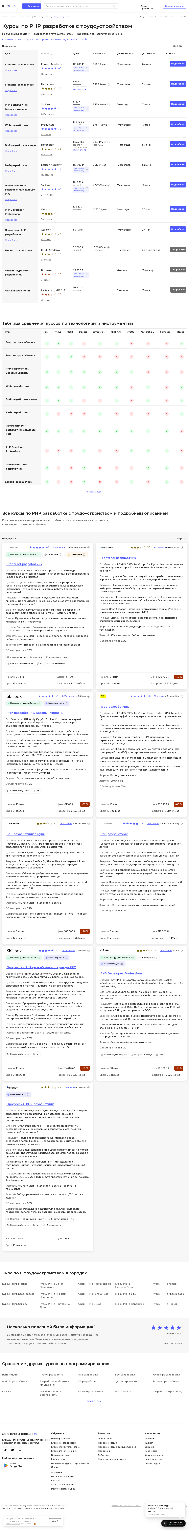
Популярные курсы (61, 1438)
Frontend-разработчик (20, 342)
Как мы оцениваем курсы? (18, 39)
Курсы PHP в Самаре (15, 1304)
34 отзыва (46, 259)
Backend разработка (90, 1391)
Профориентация (107, 1443)
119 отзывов (47, 74)
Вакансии (150, 1447)
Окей (55, 1516)
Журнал (149, 1443)
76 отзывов (46, 219)
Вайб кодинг (10, 1374)
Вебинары (103, 1455)
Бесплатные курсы (61, 1455)
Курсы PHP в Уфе (125, 1294)
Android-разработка (14, 1381)
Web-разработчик (17, 386)
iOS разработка (86, 1381)
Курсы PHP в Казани (165, 1283)
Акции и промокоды (147, 6)
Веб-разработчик (17, 412)
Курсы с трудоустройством (65, 1447)
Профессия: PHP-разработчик (17, 466)
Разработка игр (124, 1391)
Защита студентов (154, 1455)
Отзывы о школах (175, 6)
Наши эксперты (153, 1459)
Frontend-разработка (166, 1381)
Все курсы (33, 6)
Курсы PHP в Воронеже (129, 1304)
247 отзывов (47, 114)
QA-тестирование (126, 1381)
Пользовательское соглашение (126, 1506)
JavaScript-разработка (166, 1374)
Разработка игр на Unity (167, 1391)
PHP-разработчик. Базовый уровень (17, 370)
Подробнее (11, 70)
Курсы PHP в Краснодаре (168, 1294)
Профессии (104, 1451)
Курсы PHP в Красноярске (18, 1294)
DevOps (7, 1391)
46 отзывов (46, 94)
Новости (149, 1438)
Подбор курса (152, 1463)
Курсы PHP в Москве (14, 1283)
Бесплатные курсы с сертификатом (70, 1463)
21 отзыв (45, 280)
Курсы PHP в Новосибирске (94, 1283)
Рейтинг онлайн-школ (63, 1489)
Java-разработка (87, 1374)
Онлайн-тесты (105, 1438)
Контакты (56, 1480)
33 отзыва (46, 239)
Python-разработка (52, 1374)
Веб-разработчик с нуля (21, 399)
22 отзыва (46, 300)
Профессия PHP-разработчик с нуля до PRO (21, 429)
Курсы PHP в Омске (89, 1304)
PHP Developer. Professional (15, 449)
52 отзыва (46, 134)
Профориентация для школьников (117, 1447)
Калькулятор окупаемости (112, 1459)
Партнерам (151, 1451)
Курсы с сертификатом (63, 1443)
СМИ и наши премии (62, 1484)
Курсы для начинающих (64, 1451)
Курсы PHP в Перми (165, 1304)
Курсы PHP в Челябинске (92, 1294)
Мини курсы (58, 1459)
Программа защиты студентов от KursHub (61, 39)
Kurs (9, 6)
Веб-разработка (125, 1374)
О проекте (57, 1472)
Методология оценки (62, 1476)
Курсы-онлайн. (23, 1434)
